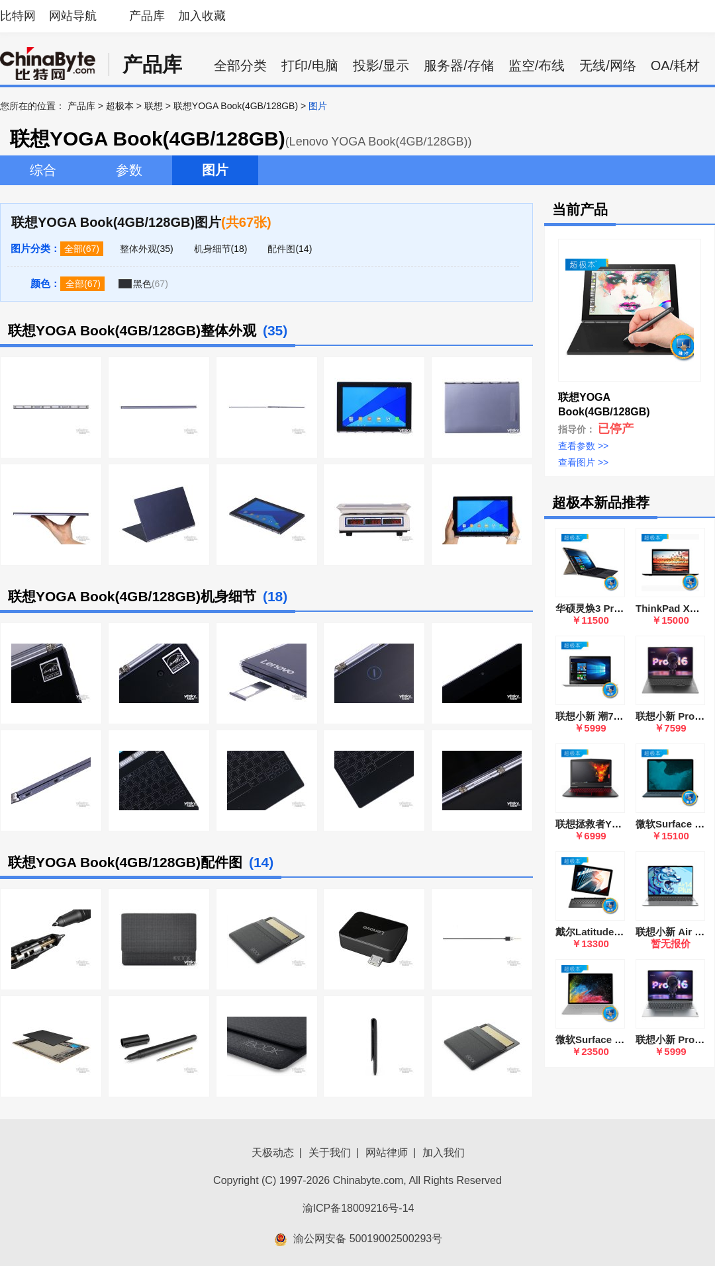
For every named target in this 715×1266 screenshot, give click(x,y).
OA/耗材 (675, 65)
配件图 (281, 248)
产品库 (147, 15)
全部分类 (240, 65)
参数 (129, 170)
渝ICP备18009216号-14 (358, 1208)
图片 (215, 170)
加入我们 (443, 1152)
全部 (73, 248)
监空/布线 (536, 65)
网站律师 (386, 1152)
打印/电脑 (309, 65)
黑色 (142, 283)
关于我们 (330, 1152)
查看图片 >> (583, 462)
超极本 (120, 106)
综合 (43, 170)
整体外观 (138, 248)
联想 (153, 106)
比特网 (18, 15)
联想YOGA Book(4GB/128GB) (235, 106)
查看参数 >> (583, 446)
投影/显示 (381, 65)
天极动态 (273, 1152)
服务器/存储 (459, 65)
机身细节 (212, 248)
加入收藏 (202, 15)
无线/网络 (607, 65)
